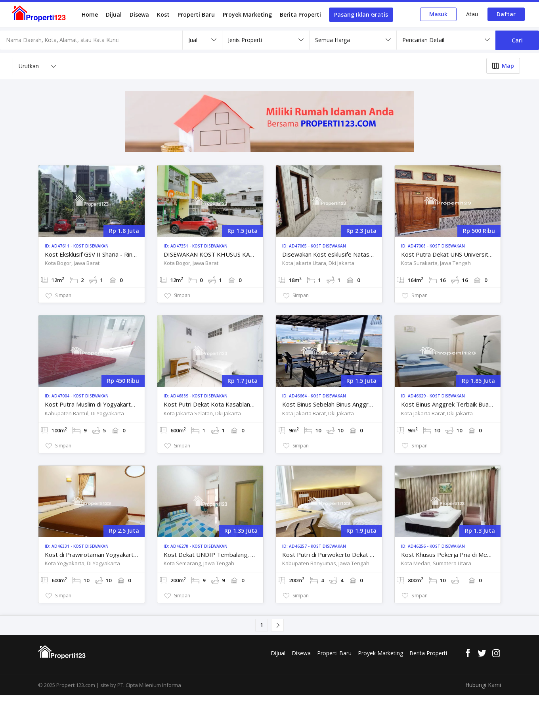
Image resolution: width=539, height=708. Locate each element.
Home (90, 14)
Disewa (139, 14)
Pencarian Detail (423, 40)
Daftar (506, 14)
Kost (163, 14)
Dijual (114, 14)
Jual (192, 40)
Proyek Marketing (247, 14)
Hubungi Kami (483, 685)
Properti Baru (196, 14)
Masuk (438, 14)
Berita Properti (300, 14)
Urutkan (29, 66)
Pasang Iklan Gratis (361, 14)
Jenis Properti (245, 40)
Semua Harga (332, 40)
